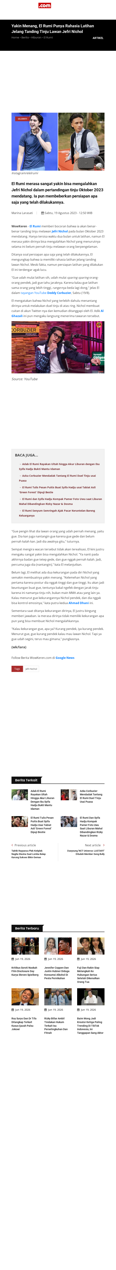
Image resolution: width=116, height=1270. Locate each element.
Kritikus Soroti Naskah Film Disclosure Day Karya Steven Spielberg (24, 956)
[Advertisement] (63, 81)
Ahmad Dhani (79, 603)
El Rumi (35, 226)
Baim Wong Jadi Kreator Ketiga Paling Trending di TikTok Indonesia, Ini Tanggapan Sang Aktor (90, 1010)
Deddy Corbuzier (59, 293)
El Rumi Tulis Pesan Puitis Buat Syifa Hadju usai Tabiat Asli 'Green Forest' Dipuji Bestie (42, 809)
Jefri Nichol (60, 231)
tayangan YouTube (34, 293)
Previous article (23, 830)
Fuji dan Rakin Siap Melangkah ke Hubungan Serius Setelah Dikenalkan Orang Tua (88, 959)
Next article (95, 830)
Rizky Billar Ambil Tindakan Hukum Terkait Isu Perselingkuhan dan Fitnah (56, 1010)
